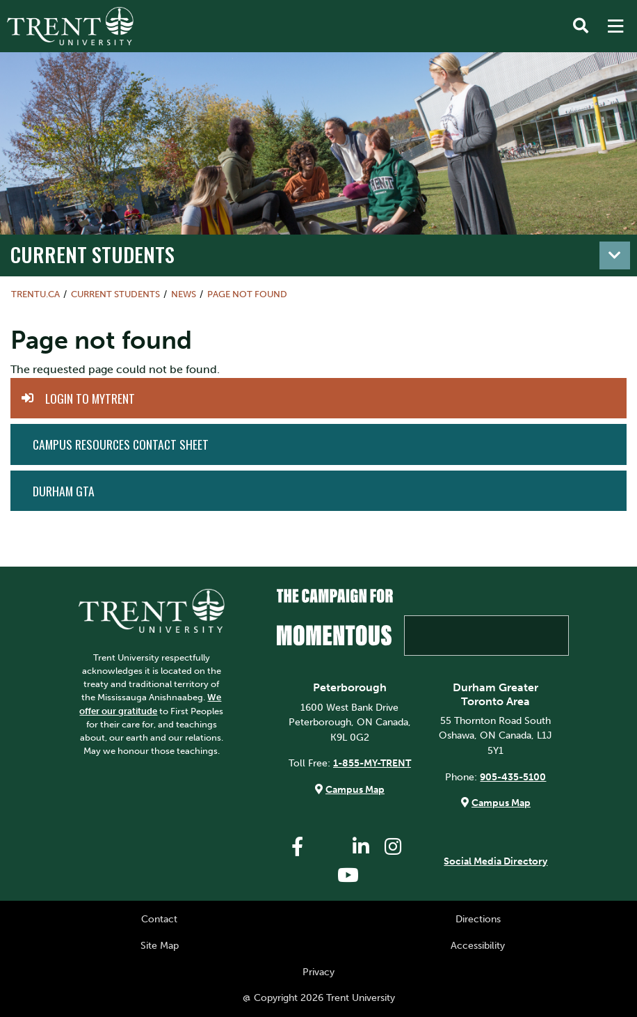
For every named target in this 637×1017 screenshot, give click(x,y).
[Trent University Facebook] (297, 846)
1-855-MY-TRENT (372, 763)
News (183, 294)
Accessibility (478, 945)
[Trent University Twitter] (329, 846)
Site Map (159, 945)
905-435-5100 (513, 777)
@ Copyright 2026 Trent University (319, 997)
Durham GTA (64, 491)
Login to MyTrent (90, 398)
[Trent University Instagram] (393, 846)
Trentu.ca (35, 294)
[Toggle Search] (580, 26)
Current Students (92, 254)
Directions (478, 919)
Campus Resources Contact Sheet (121, 444)
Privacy (318, 971)
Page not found (247, 294)
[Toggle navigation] (614, 255)
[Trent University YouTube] (348, 875)
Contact (159, 919)
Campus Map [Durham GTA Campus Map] (501, 802)
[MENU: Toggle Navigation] (615, 26)
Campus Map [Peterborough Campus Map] (355, 789)
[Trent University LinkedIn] (361, 846)
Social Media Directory (495, 861)
